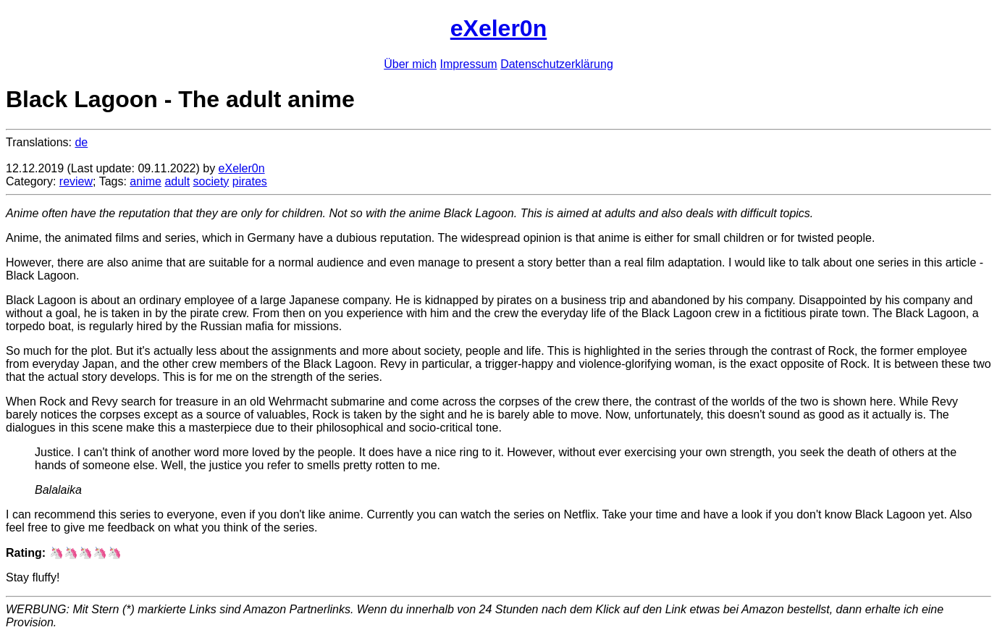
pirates (249, 181)
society (211, 181)
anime (145, 181)
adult (177, 181)
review (76, 181)
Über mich (410, 64)
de (81, 142)
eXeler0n (498, 28)
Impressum (468, 64)
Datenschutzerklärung (556, 64)
